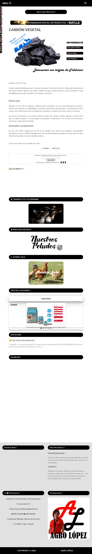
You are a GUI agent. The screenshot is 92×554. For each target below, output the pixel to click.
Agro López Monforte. (48, 551)
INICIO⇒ (56, 148)
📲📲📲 (62, 162)
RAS (45, 148)
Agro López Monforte (46, 12)
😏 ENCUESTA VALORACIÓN (21, 340)
